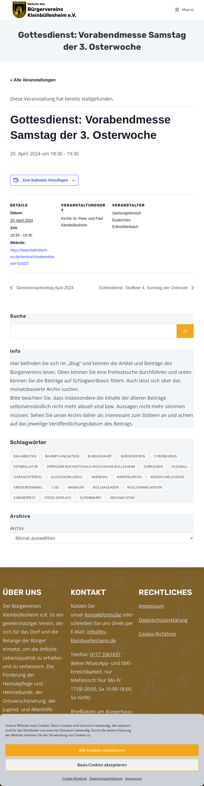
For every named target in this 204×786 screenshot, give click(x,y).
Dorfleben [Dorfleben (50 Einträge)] (153, 467)
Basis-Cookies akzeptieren (102, 764)
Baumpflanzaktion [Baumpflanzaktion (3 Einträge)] (62, 456)
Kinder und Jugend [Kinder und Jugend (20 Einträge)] (168, 477)
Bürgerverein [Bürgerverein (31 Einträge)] (133, 456)
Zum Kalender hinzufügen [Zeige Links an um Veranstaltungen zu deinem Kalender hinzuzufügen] (45, 180)
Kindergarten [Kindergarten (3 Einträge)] (129, 477)
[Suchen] (185, 331)
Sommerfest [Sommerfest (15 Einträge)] (25, 498)
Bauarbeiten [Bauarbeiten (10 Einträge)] (25, 456)
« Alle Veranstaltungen (33, 80)
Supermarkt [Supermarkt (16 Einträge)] (90, 498)
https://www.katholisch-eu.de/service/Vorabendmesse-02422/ (32, 257)
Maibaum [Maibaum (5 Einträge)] (76, 487)
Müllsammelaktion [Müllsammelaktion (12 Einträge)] (144, 487)
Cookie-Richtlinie (74, 778)
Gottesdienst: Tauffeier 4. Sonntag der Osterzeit (143, 288)
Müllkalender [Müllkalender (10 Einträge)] (105, 487)
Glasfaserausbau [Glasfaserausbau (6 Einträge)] (67, 477)
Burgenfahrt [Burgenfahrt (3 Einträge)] (100, 456)
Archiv (17, 528)
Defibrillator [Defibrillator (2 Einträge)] (26, 467)
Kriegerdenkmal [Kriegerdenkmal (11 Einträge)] (28, 487)
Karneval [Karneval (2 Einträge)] (100, 477)
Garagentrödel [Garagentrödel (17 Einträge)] (28, 477)
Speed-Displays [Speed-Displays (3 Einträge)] (57, 498)
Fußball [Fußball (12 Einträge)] (180, 467)
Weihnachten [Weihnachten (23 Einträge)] (122, 498)
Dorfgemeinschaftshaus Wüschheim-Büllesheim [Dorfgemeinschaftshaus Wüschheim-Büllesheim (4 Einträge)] (91, 467)
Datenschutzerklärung (106, 778)
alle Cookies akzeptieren (102, 750)
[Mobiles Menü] (184, 9)
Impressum (133, 778)
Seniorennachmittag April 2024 (44, 288)
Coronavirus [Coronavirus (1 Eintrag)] (165, 456)
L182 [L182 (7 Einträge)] (55, 487)
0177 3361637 (105, 654)
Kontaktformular (103, 614)
